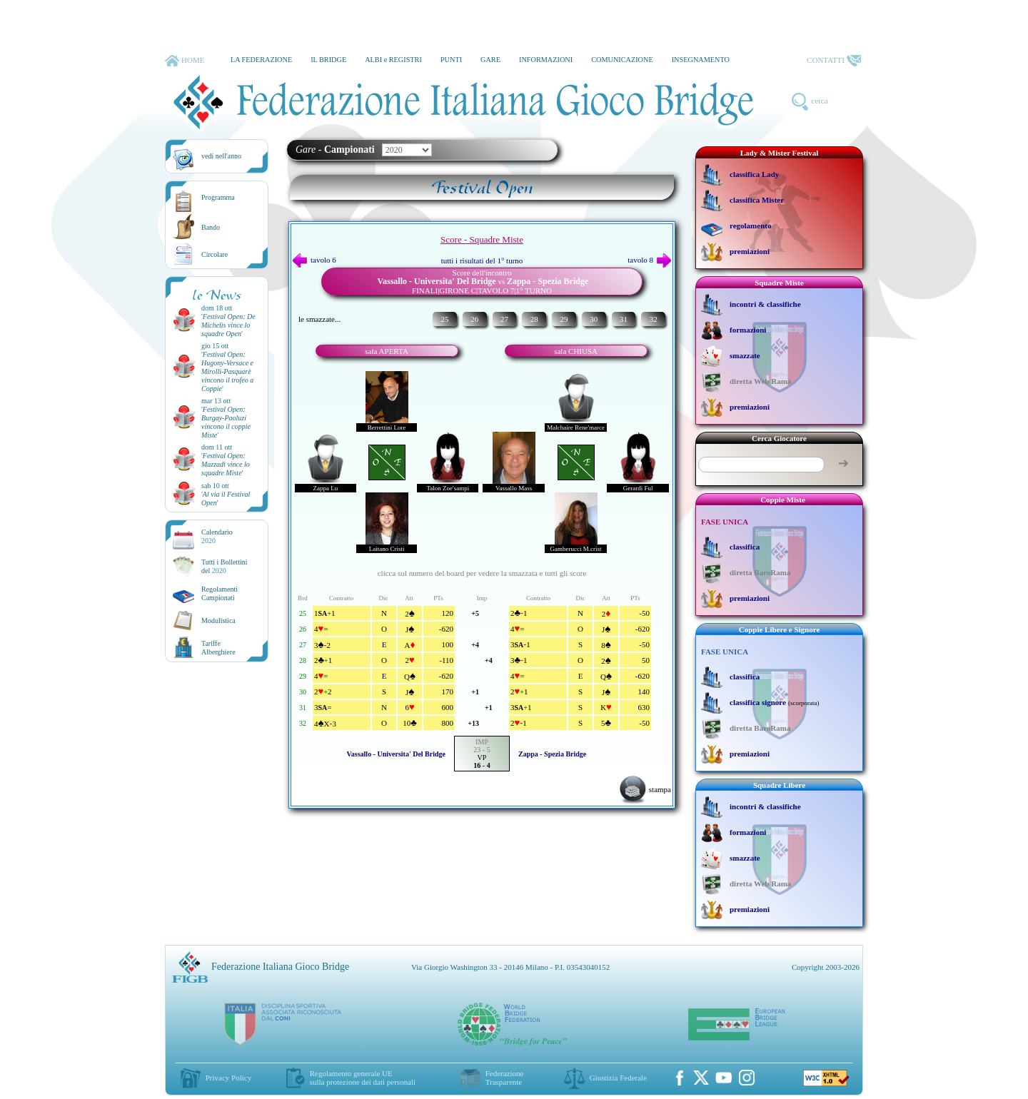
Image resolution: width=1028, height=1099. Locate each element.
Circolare (214, 254)
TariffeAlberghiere (218, 647)
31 (624, 319)
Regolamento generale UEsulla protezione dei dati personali (362, 1077)
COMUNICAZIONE (622, 60)
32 (653, 319)
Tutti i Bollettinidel (224, 566)
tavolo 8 (649, 259)
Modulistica (218, 620)
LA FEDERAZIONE (261, 60)
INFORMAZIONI (546, 60)
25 (444, 319)
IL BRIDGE (328, 60)
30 (594, 319)
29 (564, 319)
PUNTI (451, 60)
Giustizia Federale (618, 1077)
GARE (490, 60)
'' (228, 325)
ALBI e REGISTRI (393, 60)
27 (504, 319)
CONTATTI (834, 61)
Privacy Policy (228, 1077)
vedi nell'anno (221, 156)
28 (534, 319)
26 (474, 319)
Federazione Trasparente (504, 1077)
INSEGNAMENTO (701, 60)
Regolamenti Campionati (219, 593)
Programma (218, 197)
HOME (184, 61)
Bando (210, 227)
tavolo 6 (314, 259)
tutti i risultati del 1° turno (482, 260)
